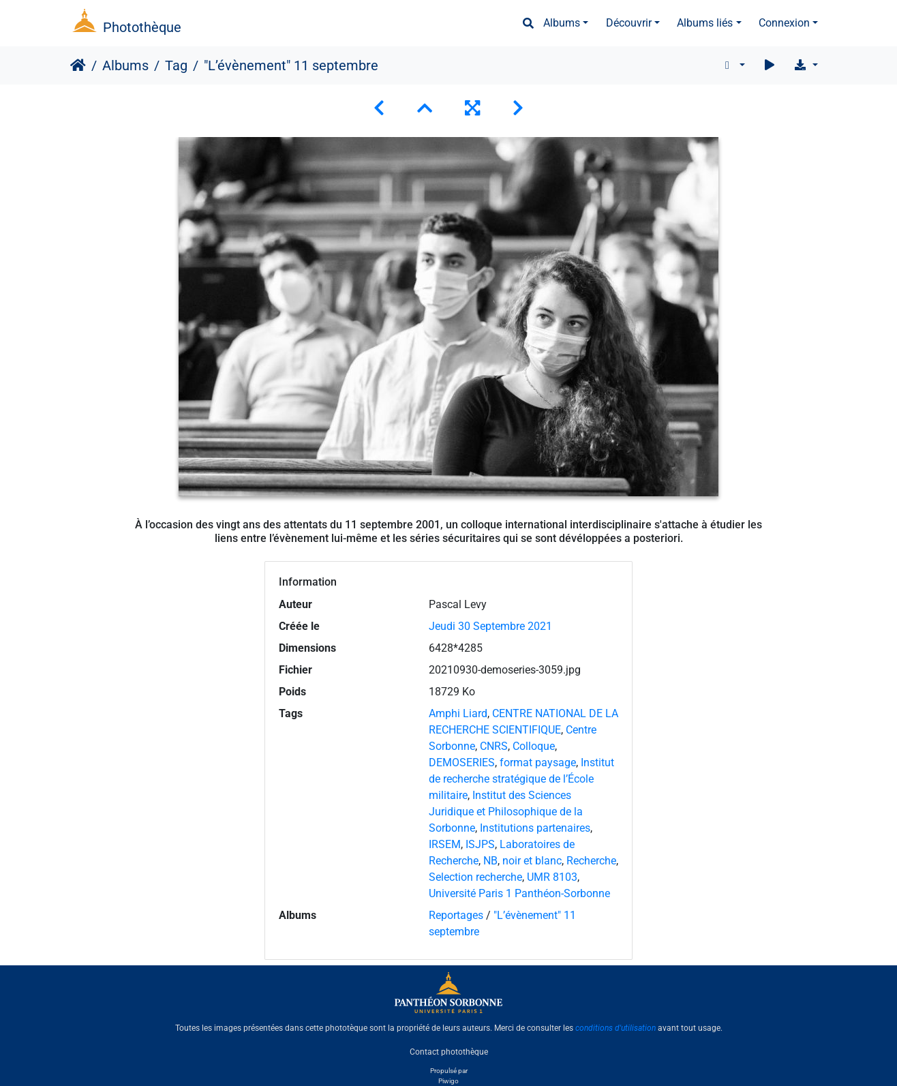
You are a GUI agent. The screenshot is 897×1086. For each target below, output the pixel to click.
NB (490, 860)
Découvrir (629, 22)
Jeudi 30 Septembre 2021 (490, 626)
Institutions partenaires (535, 827)
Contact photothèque (449, 1051)
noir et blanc (532, 860)
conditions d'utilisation (615, 1028)
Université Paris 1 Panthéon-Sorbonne (519, 893)
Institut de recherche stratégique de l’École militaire (521, 779)
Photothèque (142, 27)
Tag (176, 65)
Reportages (456, 915)
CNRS (494, 746)
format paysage (538, 762)
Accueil (78, 65)
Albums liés (705, 22)
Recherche (591, 860)
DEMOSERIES (462, 762)
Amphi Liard (458, 713)
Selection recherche (475, 877)
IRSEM (445, 844)
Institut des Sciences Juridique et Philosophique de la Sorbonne (506, 811)
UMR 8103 (552, 877)
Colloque (534, 746)
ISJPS (480, 844)
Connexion (784, 22)
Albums (561, 22)
